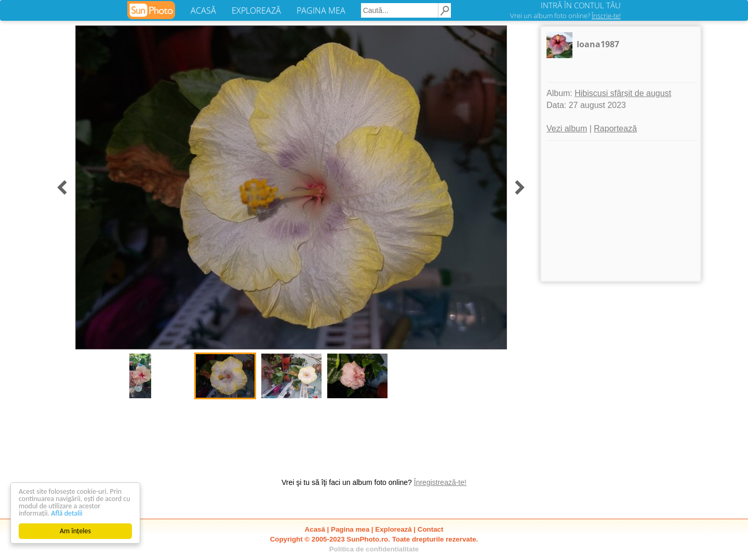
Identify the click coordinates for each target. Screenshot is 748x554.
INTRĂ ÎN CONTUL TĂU (581, 5)
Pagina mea (350, 529)
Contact (431, 529)
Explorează (393, 529)
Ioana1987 (598, 44)
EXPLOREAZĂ (256, 10)
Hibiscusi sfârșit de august (623, 93)
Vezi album (566, 128)
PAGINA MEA (321, 10)
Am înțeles (75, 530)
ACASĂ (203, 10)
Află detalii (67, 513)
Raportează (615, 128)
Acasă (315, 529)
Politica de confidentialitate (374, 549)
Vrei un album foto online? (565, 15)
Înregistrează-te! (440, 482)
